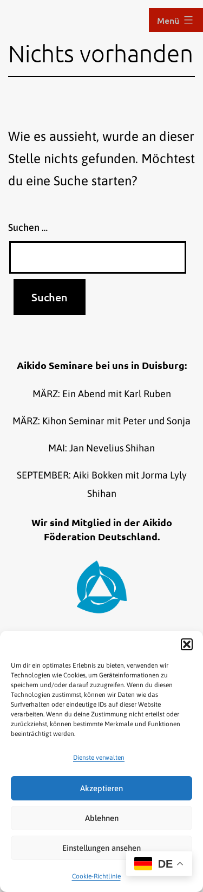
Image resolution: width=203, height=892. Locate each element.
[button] (186, 644)
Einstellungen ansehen (101, 847)
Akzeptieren (101, 788)
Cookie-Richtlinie (96, 876)
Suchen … (28, 227)
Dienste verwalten (99, 757)
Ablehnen (102, 818)
